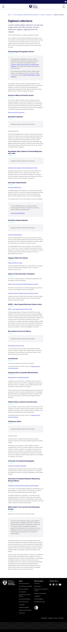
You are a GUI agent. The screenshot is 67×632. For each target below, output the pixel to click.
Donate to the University (40, 593)
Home (9, 14)
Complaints (37, 596)
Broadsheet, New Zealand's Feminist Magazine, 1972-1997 (23, 168)
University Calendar (24, 607)
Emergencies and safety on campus (41, 589)
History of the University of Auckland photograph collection (23, 284)
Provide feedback (38, 599)
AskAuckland (37, 586)
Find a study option (23, 601)
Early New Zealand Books (14, 187)
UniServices (22, 613)
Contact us (37, 583)
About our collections (46, 14)
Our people (21, 604)
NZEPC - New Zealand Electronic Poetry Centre (20, 309)
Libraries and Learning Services (24, 595)
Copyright (50, 618)
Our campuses (22, 592)
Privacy (55, 618)
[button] (65, 2)
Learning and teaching (24, 599)
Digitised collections (59, 14)
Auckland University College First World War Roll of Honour (23, 293)
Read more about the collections (16, 112)
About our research (23, 589)
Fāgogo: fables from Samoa (15, 262)
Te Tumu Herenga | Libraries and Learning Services (26, 14)
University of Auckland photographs (17, 465)
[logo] (33, 6)
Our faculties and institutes (25, 586)
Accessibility (43, 618)
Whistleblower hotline (39, 601)
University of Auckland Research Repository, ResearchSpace (23, 485)
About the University (24, 583)
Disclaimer (61, 618)
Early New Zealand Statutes (15, 234)
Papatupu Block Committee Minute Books (18, 377)
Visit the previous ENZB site (18, 213)
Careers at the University (25, 610)
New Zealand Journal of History (16, 345)
